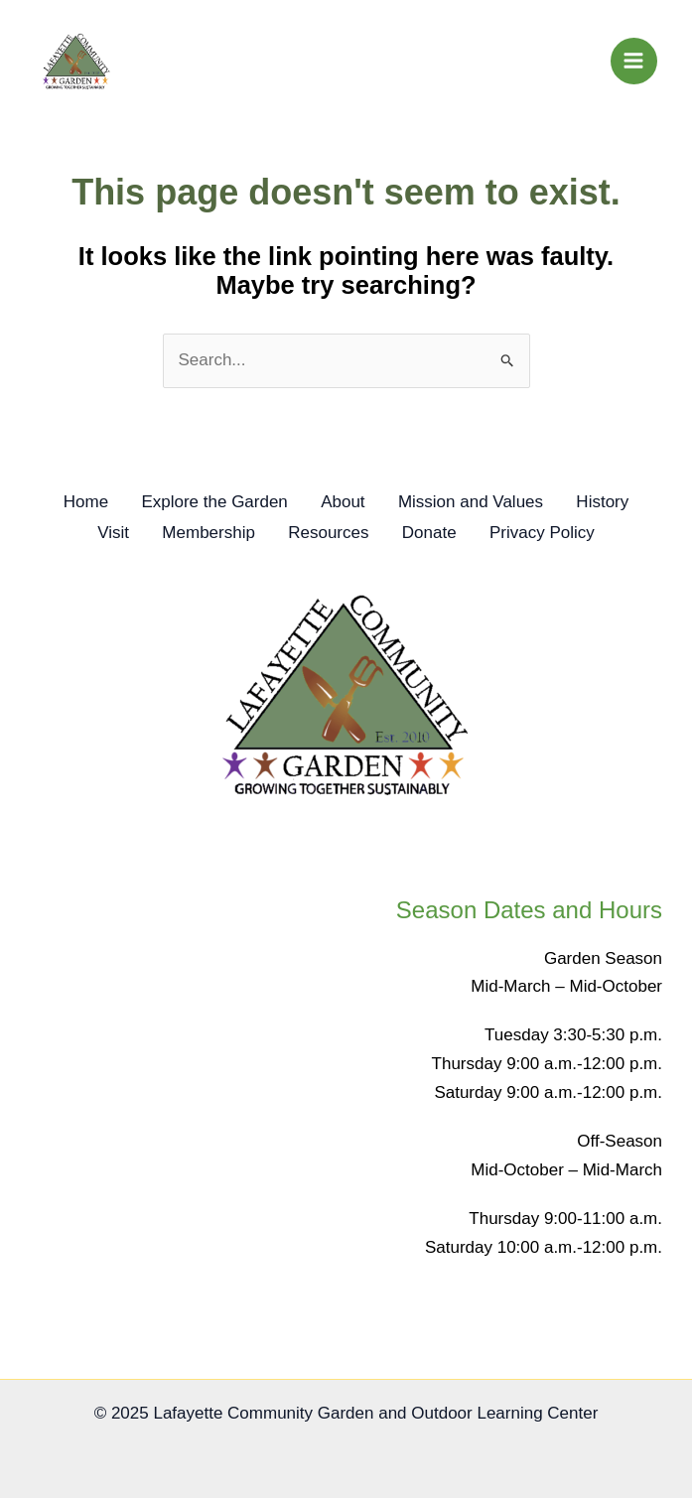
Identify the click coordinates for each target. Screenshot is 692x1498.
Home (72, 503)
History (616, 503)
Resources (328, 532)
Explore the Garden (208, 503)
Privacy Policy (555, 532)
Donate (435, 532)
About (342, 503)
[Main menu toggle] (634, 61)
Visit (100, 532)
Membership (202, 532)
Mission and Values (477, 503)
